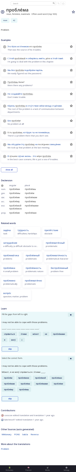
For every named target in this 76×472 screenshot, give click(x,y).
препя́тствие (51, 230)
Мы (9, 70)
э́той (11, 58)
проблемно (9, 280)
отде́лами (57, 105)
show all (9, 170)
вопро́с (7, 293)
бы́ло (14, 46)
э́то (34, 156)
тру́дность (23, 230)
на (36, 144)
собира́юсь (33, 58)
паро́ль (39, 70)
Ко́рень (11, 105)
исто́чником (23, 46)
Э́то (9, 46)
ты (33, 132)
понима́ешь (44, 132)
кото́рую (27, 132)
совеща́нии (54, 144)
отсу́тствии (33, 105)
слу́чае (21, 156)
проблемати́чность (56, 255)
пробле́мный (32, 255)
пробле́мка (9, 268)
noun (5, 20)
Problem (5, 448)
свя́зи (42, 105)
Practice (28, 469)
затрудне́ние (10, 242)
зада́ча (7, 230)
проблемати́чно (33, 280)
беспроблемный (59, 268)
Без (9, 120)
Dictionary (9, 469)
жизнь (28, 156)
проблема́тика (11, 255)
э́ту (23, 144)
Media (47, 469)
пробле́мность (33, 268)
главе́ (60, 58)
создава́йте (16, 93)
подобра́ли (29, 70)
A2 (14, 20)
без (13, 70)
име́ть (42, 58)
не (36, 132)
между (48, 105)
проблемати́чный (55, 242)
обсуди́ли (16, 144)
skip (10, 349)
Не (8, 93)
